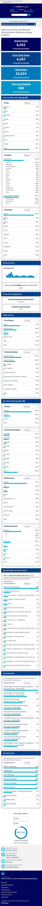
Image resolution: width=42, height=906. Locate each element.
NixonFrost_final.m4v (9, 795)
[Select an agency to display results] (18, 24)
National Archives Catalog (11, 699)
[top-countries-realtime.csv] (4, 155)
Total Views (21, 69)
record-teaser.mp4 (9, 787)
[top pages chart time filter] (31, 583)
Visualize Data (14, 11)
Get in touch (9, 862)
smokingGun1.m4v (9, 799)
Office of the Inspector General (9, 892)
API (31, 9)
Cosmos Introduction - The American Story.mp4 (17, 791)
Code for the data (10, 855)
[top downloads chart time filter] (31, 683)
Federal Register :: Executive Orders (14, 693)
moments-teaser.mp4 (10, 783)
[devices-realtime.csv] (4, 406)
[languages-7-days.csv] (4, 210)
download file (20, 689)
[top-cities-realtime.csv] (4, 103)
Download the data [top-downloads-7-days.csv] (9, 683)
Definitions (22, 9)
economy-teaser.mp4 (9, 779)
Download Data (28, 11)
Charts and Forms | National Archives (14, 712)
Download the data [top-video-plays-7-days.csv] (9, 762)
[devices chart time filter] (31, 406)
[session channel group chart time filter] (31, 320)
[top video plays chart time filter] (31, 762)
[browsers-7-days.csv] (4, 478)
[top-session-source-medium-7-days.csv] (4, 352)
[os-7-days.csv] (4, 526)
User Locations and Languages (15, 97)
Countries (8, 155)
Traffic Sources (8, 315)
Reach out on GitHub (11, 850)
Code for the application (12, 857)
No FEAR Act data (5, 889)
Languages (8, 209)
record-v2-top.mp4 (9, 803)
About (12, 9)
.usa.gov (22, 7)
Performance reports (6, 894)
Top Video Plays (8, 753)
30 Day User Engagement (12, 294)
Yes (17, 818)
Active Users (21, 40)
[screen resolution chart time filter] (31, 430)
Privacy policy (4, 897)
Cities (7, 103)
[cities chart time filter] (31, 103)
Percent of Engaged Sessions (21, 307)
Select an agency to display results (18, 21)
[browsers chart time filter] (31, 478)
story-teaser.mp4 (8, 775)
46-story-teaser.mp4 (9, 766)
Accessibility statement (7, 885)
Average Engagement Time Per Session (21, 299)
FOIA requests (5, 887)
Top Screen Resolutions (12, 430)
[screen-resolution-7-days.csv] (4, 430)
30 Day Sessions (9, 263)
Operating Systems (11, 526)
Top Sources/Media (11, 352)
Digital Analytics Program (30, 878)
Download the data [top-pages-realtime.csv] (9, 583)
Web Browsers (9, 478)
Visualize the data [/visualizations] (8, 581)
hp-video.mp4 (7, 770)
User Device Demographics (14, 401)
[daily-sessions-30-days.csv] (13, 268)
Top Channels (9, 320)
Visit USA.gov (5, 903)
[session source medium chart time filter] (31, 352)
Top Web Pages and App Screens (15, 570)
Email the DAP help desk (12, 867)
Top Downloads (8, 673)
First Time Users (21, 55)
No (17, 823)
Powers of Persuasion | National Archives (15, 705)
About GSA (4, 882)
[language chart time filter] (31, 210)
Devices (7, 406)
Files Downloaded (21, 84)
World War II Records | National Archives (15, 724)
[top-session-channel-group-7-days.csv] (4, 320)
